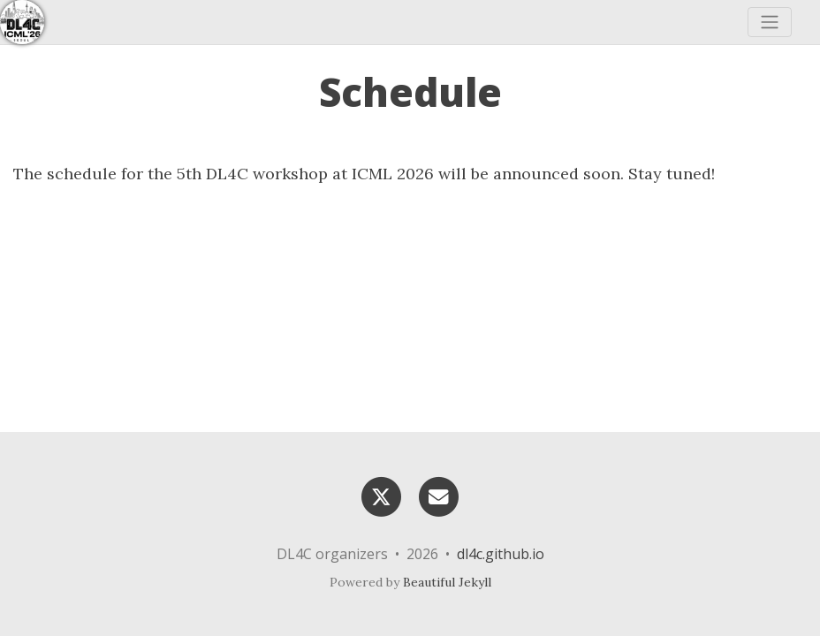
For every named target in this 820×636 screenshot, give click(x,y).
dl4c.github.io (500, 554)
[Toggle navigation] (770, 22)
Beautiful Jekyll (447, 582)
